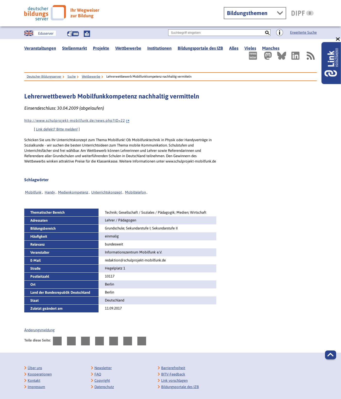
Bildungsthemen (247, 13)
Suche (71, 76)
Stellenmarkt (74, 48)
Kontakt (34, 380)
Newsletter (103, 368)
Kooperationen (40, 374)
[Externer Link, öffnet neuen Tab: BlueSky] (282, 55)
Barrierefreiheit (173, 368)
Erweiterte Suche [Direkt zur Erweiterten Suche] (303, 32)
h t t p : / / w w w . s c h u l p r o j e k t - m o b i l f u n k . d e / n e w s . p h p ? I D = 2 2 (77, 120)
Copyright (102, 380)
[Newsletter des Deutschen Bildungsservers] (253, 55)
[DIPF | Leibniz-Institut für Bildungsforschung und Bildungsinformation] (302, 13)
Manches (270, 48)
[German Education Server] (40, 33)
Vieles (250, 48)
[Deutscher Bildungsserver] (61, 12)
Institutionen (159, 48)
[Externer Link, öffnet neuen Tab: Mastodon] (268, 55)
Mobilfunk (33, 192)
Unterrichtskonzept (106, 192)
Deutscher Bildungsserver (44, 76)
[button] (330, 354)
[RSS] (310, 55)
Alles (233, 48)
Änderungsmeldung (39, 330)
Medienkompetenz (73, 192)
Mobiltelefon (135, 192)
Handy (50, 192)
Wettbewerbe (128, 48)
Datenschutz (104, 387)
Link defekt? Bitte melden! (57, 129)
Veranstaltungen (40, 48)
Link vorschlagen (174, 380)
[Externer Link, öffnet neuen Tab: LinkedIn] (295, 55)
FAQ (97, 374)
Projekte (101, 48)
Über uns (35, 368)
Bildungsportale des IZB (200, 48)
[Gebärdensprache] (73, 34)
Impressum (36, 387)
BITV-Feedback (173, 374)
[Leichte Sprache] (87, 34)
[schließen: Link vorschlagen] (338, 39)
